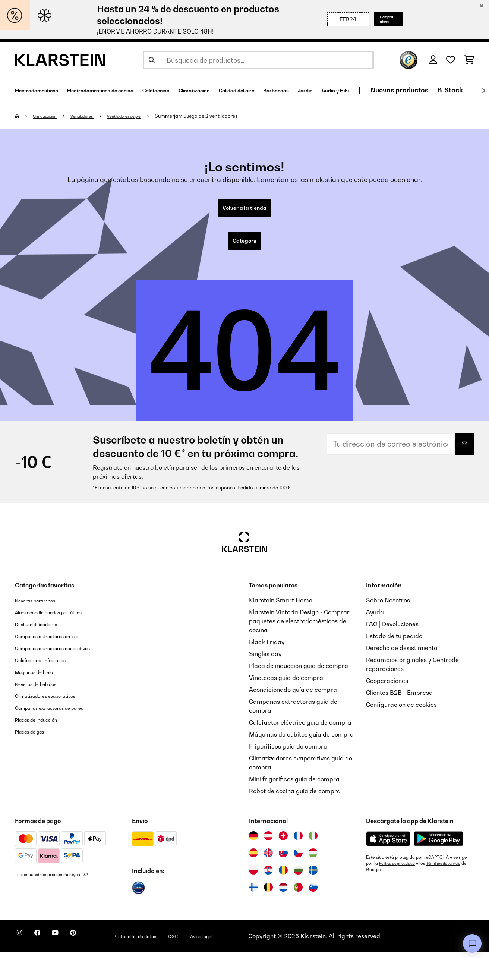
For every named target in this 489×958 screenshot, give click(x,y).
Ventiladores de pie (145, 116)
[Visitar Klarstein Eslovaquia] (283, 858)
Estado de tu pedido (394, 642)
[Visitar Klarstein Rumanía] (283, 876)
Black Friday (266, 648)
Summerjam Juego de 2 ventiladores (221, 116)
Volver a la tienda (244, 209)
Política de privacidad (401, 869)
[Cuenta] (433, 60)
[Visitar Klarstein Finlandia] (253, 893)
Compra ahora (380, 19)
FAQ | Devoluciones (392, 630)
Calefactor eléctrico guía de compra (300, 728)
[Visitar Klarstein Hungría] (313, 858)
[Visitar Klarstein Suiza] (283, 841)
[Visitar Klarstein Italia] (313, 841)
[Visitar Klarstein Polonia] (253, 876)
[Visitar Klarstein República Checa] (298, 858)
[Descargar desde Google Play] (438, 844)
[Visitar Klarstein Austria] (268, 841)
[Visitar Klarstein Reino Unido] (268, 858)
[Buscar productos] (258, 60)
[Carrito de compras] (469, 60)
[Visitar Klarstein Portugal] (298, 893)
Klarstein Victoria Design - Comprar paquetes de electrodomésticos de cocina (299, 627)
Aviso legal (245, 942)
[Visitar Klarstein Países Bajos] (283, 893)
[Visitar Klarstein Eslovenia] (313, 893)
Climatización (50, 116)
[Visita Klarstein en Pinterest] (93, 943)
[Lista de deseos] (450, 60)
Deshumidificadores (43, 630)
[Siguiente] (483, 90)
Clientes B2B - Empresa (399, 698)
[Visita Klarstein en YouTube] (70, 943)
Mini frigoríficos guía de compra (294, 785)
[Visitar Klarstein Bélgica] (268, 893)
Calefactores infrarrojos (49, 665)
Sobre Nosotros (388, 606)
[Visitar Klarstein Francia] (298, 841)
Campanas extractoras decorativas (65, 654)
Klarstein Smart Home (280, 606)
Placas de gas (34, 737)
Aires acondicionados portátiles (59, 618)
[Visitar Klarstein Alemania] (253, 841)
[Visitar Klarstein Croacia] (268, 876)
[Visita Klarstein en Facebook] (46, 943)
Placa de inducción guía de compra (298, 671)
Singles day (265, 660)
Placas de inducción (43, 725)
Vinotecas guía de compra (286, 683)
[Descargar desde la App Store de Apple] (388, 844)
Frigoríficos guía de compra (288, 752)
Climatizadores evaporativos (55, 701)
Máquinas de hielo (40, 677)
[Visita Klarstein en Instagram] (22, 943)
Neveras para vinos (42, 606)
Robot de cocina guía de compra (295, 797)
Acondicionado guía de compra (293, 695)
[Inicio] (24, 116)
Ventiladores (94, 116)
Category (244, 245)
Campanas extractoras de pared (61, 713)
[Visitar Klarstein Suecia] (313, 876)
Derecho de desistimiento (401, 654)
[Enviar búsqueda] (152, 60)
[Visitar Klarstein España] (253, 858)
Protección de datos (165, 942)
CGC (211, 942)
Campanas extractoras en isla (57, 642)
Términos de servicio (387, 875)
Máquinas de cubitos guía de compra (301, 740)
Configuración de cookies (401, 710)
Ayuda (375, 618)
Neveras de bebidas (43, 689)
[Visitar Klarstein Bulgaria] (298, 876)
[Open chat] (472, 943)
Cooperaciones (387, 686)
